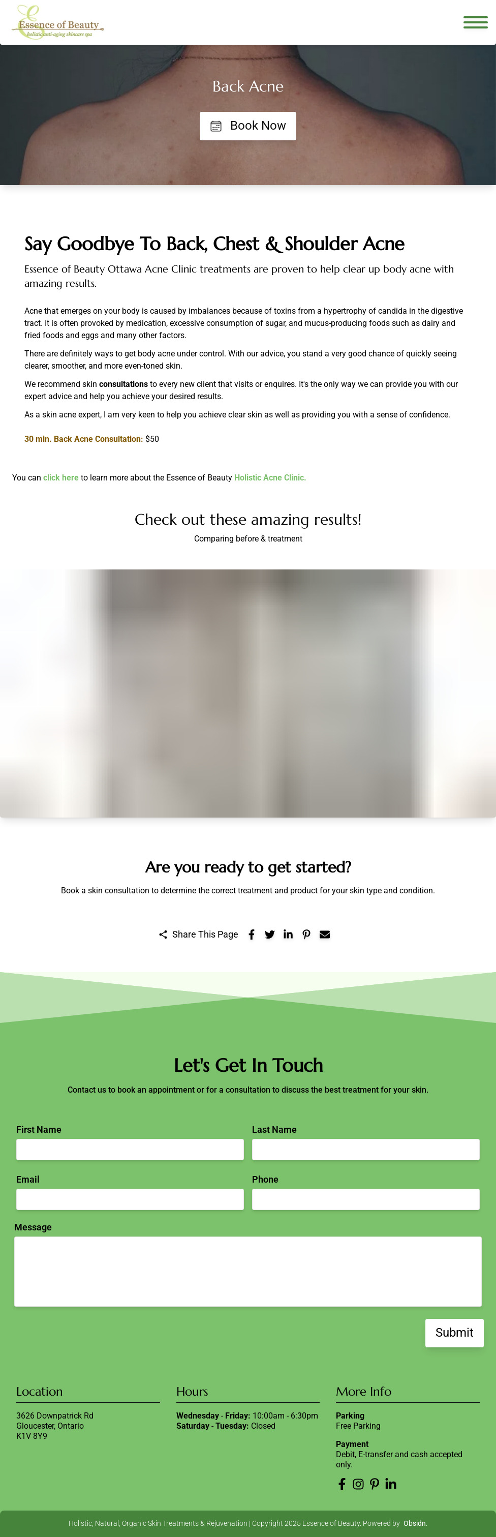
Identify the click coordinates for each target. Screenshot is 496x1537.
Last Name (274, 1129)
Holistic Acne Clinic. (270, 478)
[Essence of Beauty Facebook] (342, 1484)
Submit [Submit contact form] (455, 1332)
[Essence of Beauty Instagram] (358, 1484)
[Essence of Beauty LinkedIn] (391, 1484)
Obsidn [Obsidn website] (415, 1523)
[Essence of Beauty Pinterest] (374, 1484)
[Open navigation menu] (475, 22)
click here (61, 478)
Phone (265, 1179)
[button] (248, 693)
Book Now (248, 125)
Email (28, 1179)
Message (33, 1227)
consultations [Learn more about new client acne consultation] (123, 384)
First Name (38, 1129)
